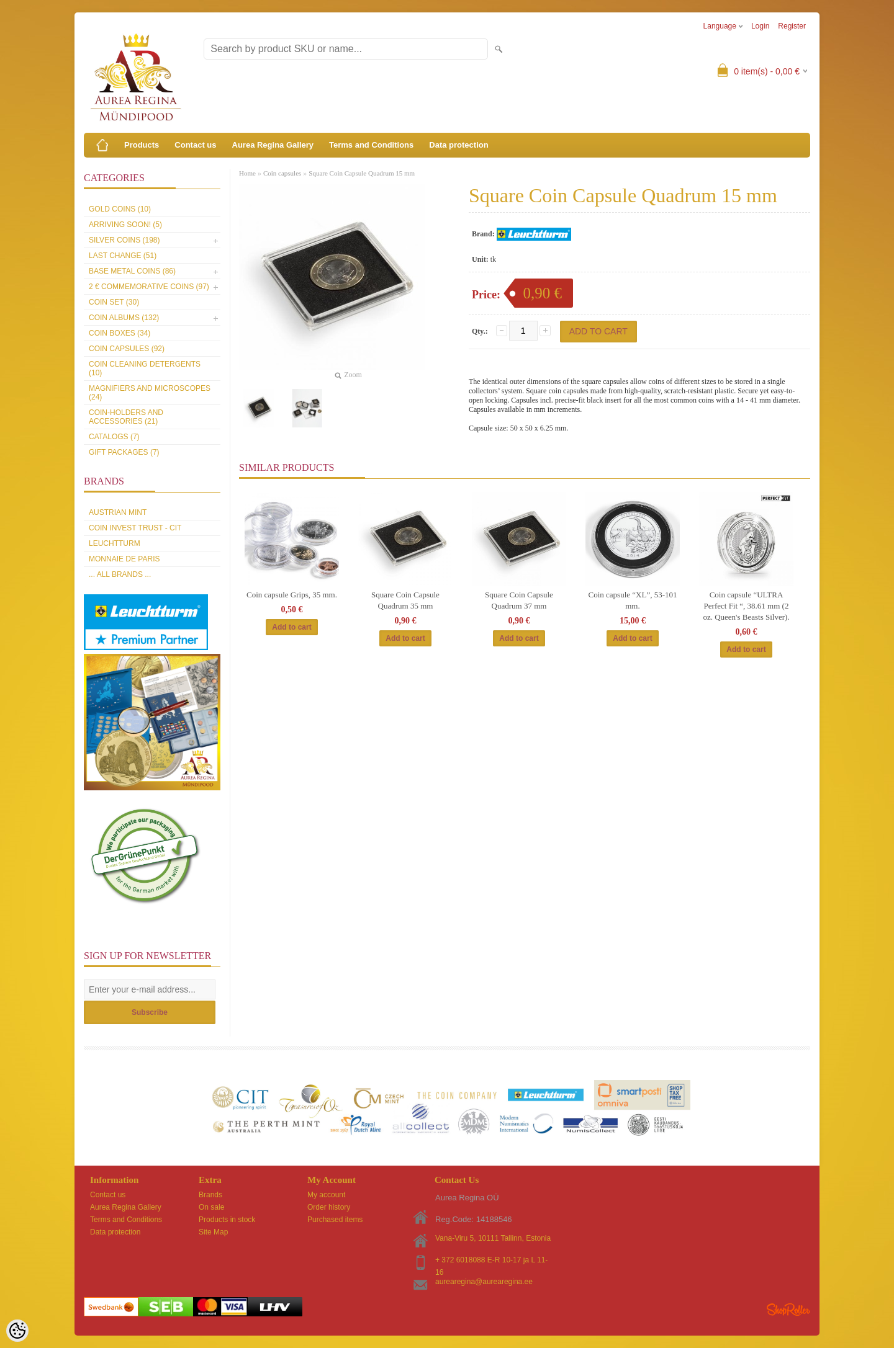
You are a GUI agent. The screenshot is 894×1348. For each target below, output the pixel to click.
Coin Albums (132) (124, 317)
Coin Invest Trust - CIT (135, 528)
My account (326, 1194)
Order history (328, 1207)
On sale (211, 1207)
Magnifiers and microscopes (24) (149, 392)
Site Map (213, 1232)
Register (792, 26)
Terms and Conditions (371, 145)
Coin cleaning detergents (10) (145, 368)
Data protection (458, 145)
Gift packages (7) (124, 452)
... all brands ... (120, 574)
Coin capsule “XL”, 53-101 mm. (633, 600)
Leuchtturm (114, 543)
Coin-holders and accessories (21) (126, 417)
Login (760, 26)
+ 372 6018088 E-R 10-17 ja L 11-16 (491, 1261)
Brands (210, 1194)
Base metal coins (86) (132, 271)
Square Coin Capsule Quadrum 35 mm (405, 600)
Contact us (195, 145)
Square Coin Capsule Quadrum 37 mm (519, 600)
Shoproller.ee (788, 1309)
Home (247, 173)
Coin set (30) (114, 302)
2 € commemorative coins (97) (149, 286)
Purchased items (335, 1219)
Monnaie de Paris (124, 559)
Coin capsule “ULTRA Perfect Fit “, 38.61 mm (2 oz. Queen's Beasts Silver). (746, 606)
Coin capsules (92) (127, 348)
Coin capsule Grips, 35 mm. (291, 594)
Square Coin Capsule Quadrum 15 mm (362, 173)
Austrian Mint (118, 512)
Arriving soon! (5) (125, 224)
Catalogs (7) (114, 436)
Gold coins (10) (120, 209)
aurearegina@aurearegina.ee (484, 1281)
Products (141, 145)
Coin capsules (282, 173)
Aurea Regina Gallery (273, 145)
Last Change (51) (122, 255)
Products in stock (227, 1219)
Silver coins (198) (124, 240)
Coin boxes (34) (119, 333)
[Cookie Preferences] (17, 1330)
